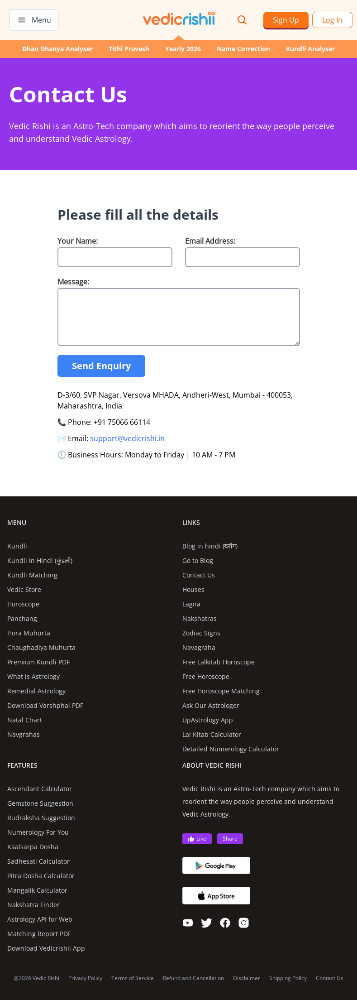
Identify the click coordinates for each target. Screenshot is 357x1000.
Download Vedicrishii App (46, 948)
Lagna (191, 604)
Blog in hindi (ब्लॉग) (210, 546)
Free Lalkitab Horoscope (218, 662)
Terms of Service (132, 978)
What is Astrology (33, 676)
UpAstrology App (207, 720)
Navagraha (198, 647)
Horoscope (23, 604)
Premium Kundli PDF (38, 662)
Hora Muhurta (28, 633)
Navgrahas (23, 734)
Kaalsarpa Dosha (32, 846)
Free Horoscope (205, 676)
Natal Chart (24, 720)
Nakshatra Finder (33, 904)
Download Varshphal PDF (45, 705)
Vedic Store (24, 589)
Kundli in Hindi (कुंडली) (39, 560)
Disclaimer (246, 978)
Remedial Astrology (36, 691)
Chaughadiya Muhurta (41, 647)
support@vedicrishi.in (127, 438)
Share (230, 838)
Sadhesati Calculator (38, 861)
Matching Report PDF (39, 933)
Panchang (22, 618)
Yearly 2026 (183, 48)
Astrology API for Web (39, 919)
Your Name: (77, 241)
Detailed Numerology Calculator (230, 749)
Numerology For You (38, 832)
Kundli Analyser (310, 48)
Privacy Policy (85, 978)
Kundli (17, 546)
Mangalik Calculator (37, 890)
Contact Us (198, 575)
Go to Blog (197, 560)
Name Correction (243, 48)
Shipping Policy (288, 978)
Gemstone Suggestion (40, 803)
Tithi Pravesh (129, 48)
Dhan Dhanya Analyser (57, 48)
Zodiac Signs (201, 633)
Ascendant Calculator (39, 788)
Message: (73, 282)
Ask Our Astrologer (210, 705)
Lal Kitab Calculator (211, 734)
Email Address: (210, 241)
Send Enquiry (101, 366)
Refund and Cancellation (193, 978)
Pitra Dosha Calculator (41, 875)
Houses (193, 589)
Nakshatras (199, 618)
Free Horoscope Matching (221, 691)
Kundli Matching (32, 575)
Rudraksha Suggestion (41, 817)
